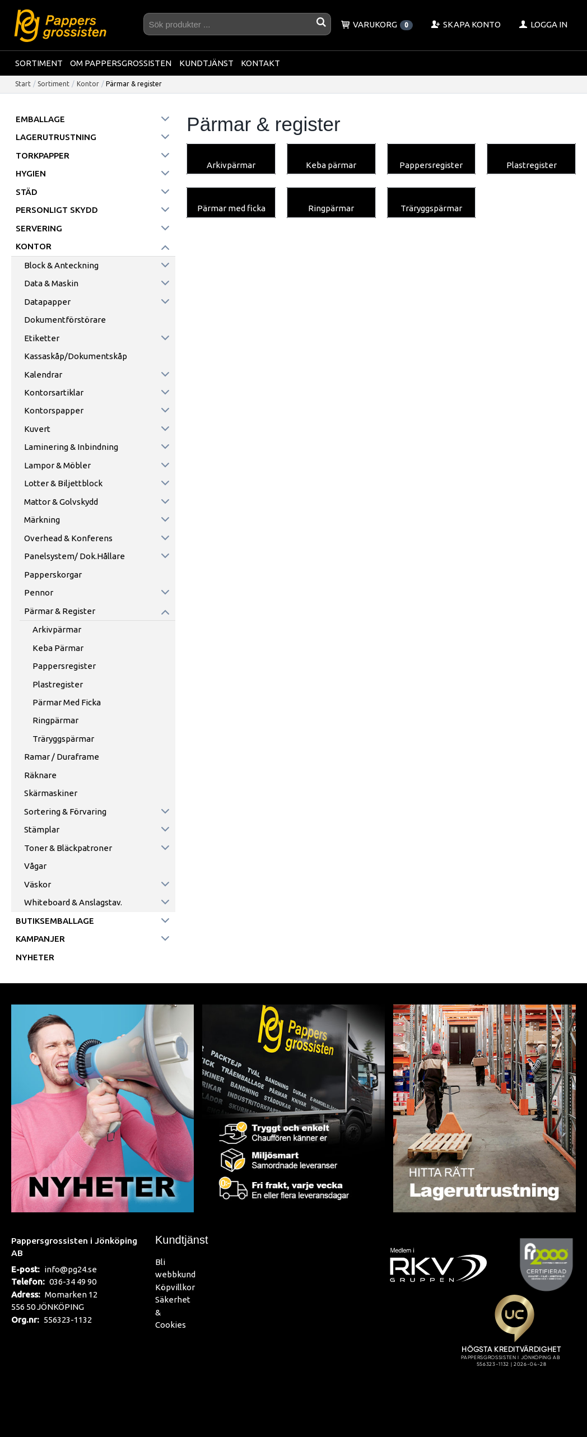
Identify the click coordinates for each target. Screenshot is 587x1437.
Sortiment (39, 63)
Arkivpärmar (56, 629)
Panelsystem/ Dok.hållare (74, 556)
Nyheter (35, 957)
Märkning (42, 519)
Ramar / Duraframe (61, 756)
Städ (27, 192)
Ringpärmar (55, 720)
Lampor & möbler (57, 465)
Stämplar (41, 829)
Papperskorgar (53, 574)
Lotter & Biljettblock (63, 483)
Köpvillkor (175, 1287)
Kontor (88, 83)
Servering (39, 228)
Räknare (40, 775)
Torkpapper (42, 155)
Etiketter (41, 338)
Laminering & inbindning (71, 447)
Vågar (35, 866)
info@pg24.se (70, 1269)
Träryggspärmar (63, 738)
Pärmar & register (59, 611)
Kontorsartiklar (53, 392)
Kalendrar (43, 374)
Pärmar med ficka (66, 702)
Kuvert (37, 429)
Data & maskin (51, 283)
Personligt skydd (57, 210)
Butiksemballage (55, 921)
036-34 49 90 (72, 1281)
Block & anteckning (61, 265)
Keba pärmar (57, 648)
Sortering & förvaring (65, 811)
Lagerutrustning (56, 137)
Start (23, 83)
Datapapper (47, 301)
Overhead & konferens (68, 538)
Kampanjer (40, 938)
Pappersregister (64, 666)
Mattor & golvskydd (61, 501)
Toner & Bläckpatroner (68, 848)
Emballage (40, 119)
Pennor (38, 592)
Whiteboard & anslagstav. (73, 902)
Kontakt (260, 63)
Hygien (31, 173)
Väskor (37, 884)
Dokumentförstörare (65, 319)
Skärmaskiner (50, 793)
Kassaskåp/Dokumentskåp (75, 356)
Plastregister (57, 684)
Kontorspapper (53, 410)
